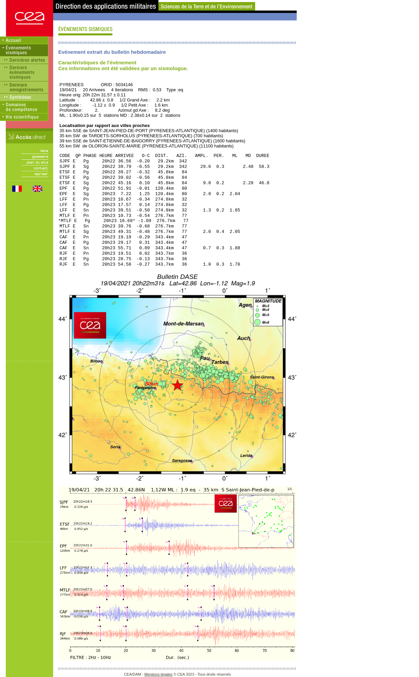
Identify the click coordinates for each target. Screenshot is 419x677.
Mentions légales (158, 674)
